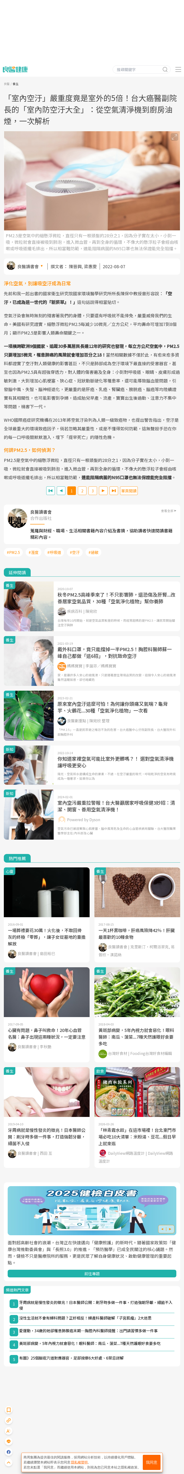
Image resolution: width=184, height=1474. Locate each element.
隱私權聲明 (79, 1462)
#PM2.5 (13, 552)
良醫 (7, 84)
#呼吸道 (54, 552)
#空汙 (75, 552)
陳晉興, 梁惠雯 (83, 266)
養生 (15, 84)
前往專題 (92, 1273)
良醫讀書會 (28, 266)
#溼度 (34, 552)
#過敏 (93, 552)
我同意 (151, 1462)
